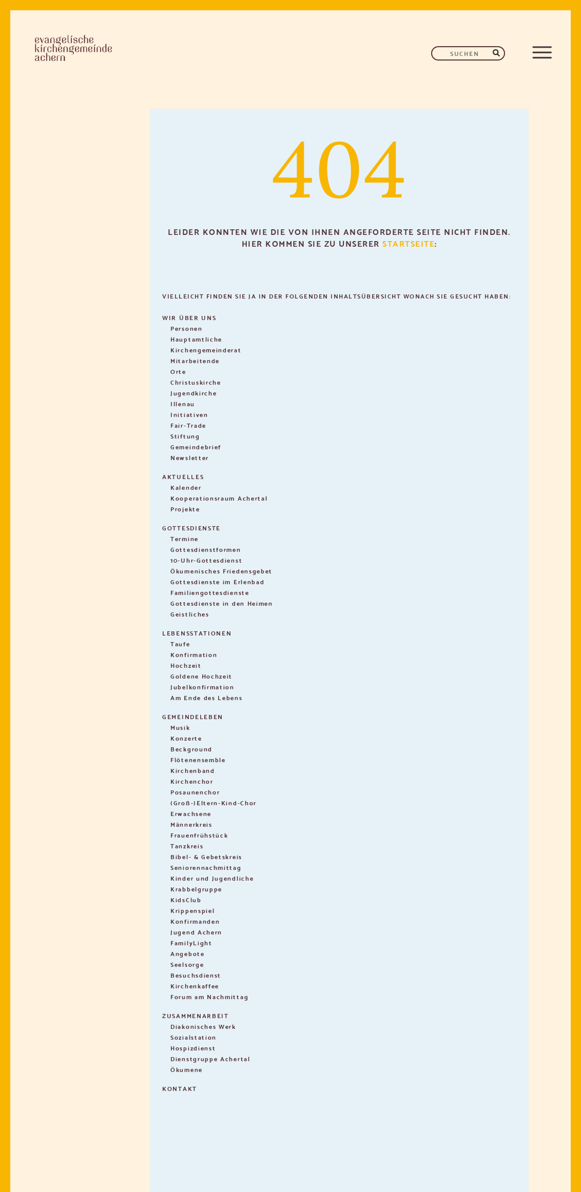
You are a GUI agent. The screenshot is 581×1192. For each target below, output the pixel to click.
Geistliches (189, 613)
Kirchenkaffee (194, 985)
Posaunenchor (195, 791)
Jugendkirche (193, 392)
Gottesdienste (191, 527)
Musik (180, 727)
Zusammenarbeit (195, 1015)
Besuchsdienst (195, 974)
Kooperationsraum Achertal (219, 497)
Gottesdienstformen (205, 549)
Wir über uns (189, 317)
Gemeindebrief (195, 446)
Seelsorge (187, 964)
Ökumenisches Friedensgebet (221, 570)
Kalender (186, 487)
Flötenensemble (198, 759)
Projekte (185, 508)
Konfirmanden (195, 921)
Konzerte (186, 737)
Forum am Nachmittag (209, 996)
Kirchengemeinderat (206, 349)
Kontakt (179, 1088)
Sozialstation (193, 1036)
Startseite (408, 243)
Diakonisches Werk (203, 1026)
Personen (186, 328)
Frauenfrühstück (199, 834)
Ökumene (186, 1069)
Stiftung (185, 435)
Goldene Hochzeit (201, 675)
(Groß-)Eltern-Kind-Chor (213, 802)
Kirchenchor (192, 781)
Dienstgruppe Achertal (210, 1058)
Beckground (191, 748)
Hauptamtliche (196, 338)
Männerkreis (191, 824)
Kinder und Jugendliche (212, 877)
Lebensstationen (197, 632)
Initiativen (189, 414)
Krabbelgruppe (196, 888)
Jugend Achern (196, 931)
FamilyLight (191, 942)
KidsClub (186, 899)
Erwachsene (190, 813)
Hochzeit (186, 665)
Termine (184, 538)
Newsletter (189, 457)
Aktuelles (183, 476)
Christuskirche (195, 381)
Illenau (182, 403)
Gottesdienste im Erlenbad (217, 581)
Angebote (187, 953)
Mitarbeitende (195, 360)
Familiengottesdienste (209, 592)
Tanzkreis (186, 845)
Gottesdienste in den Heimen (221, 603)
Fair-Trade (188, 425)
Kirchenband (192, 770)
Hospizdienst (193, 1047)
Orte (178, 371)
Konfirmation (193, 654)
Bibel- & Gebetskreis (206, 856)
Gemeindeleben (192, 716)
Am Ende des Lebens (206, 697)
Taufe (180, 643)
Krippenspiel (192, 910)
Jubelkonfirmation (202, 686)
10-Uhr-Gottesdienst (206, 559)
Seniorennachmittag (206, 867)
